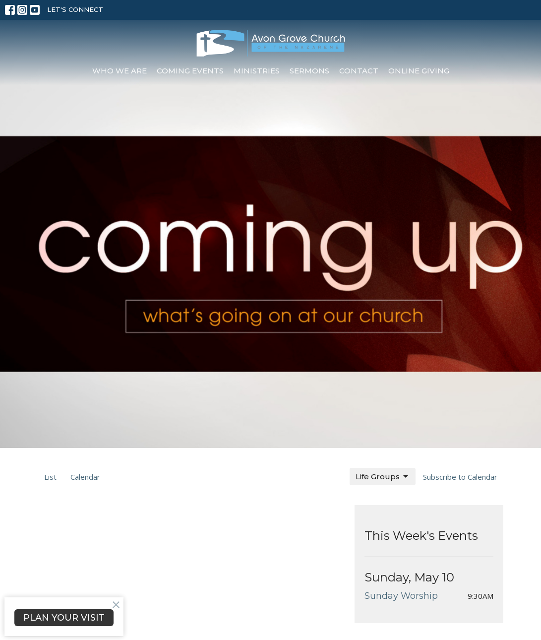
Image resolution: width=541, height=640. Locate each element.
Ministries (257, 70)
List (50, 477)
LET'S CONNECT (75, 9)
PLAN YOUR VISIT (64, 617)
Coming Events (190, 70)
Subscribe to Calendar (460, 477)
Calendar (85, 477)
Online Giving (418, 70)
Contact (358, 70)
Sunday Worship (401, 595)
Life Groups (383, 477)
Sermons (309, 70)
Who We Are (119, 70)
